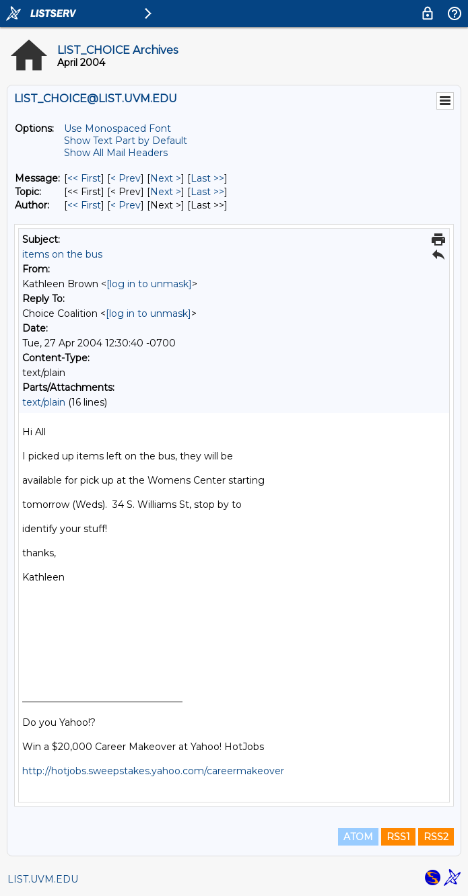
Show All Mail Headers (116, 153)
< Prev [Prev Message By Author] (125, 205)
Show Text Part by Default (125, 141)
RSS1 (398, 837)
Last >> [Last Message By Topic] (207, 192)
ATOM (358, 837)
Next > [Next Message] (165, 178)
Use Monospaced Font (117, 128)
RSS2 (436, 837)
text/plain (43, 402)
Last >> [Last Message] (207, 178)
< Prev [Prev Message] (125, 178)
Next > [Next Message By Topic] (165, 192)
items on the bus (62, 254)
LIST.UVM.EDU (42, 879)
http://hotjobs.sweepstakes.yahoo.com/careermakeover (153, 771)
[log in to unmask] (149, 284)
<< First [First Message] (84, 178)
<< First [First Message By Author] (84, 205)
